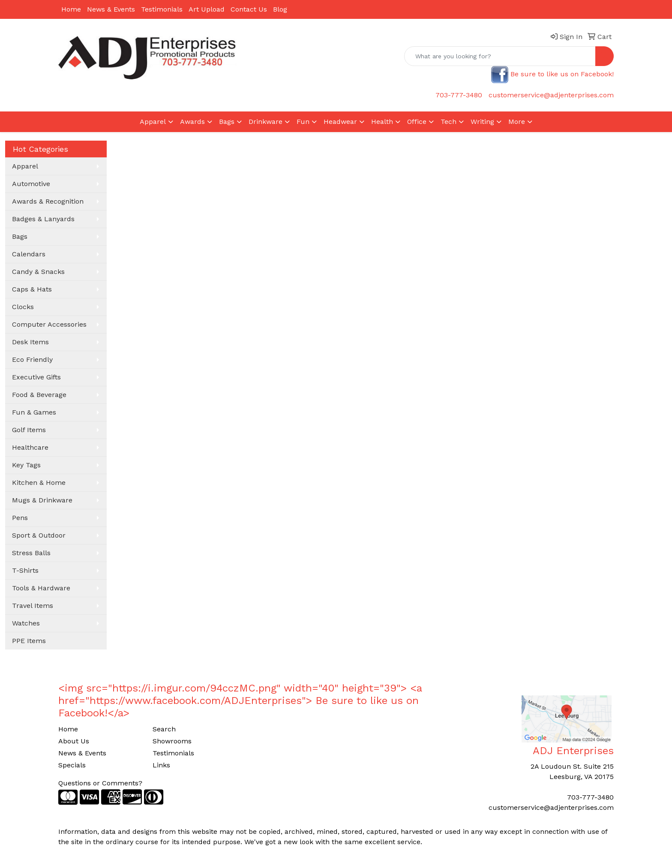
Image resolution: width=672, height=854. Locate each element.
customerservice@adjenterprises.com (551, 95)
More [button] (516, 121)
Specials (72, 765)
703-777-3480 (458, 95)
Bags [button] (226, 121)
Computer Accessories (49, 324)
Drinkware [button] (265, 121)
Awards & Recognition (48, 201)
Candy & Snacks (38, 272)
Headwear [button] (340, 121)
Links (161, 765)
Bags (19, 236)
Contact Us (249, 9)
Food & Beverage (39, 395)
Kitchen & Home (39, 482)
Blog (280, 9)
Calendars (28, 254)
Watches (26, 623)
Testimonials (162, 9)
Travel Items (32, 605)
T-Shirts (25, 570)
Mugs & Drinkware (42, 500)
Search (164, 729)
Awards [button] (192, 121)
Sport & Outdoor (39, 535)
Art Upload (207, 9)
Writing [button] (482, 121)
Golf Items (29, 430)
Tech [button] (448, 121)
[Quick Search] (500, 56)
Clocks (23, 307)
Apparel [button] (153, 121)
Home (71, 9)
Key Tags (26, 465)
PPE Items (29, 641)
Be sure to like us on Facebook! (562, 74)
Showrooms (172, 741)
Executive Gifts (36, 377)
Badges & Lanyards (43, 219)
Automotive (31, 184)
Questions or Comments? (100, 783)
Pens (20, 518)
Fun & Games (34, 412)
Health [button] (382, 121)
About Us (73, 741)
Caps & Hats (32, 289)
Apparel (25, 166)
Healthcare (30, 447)
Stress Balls (31, 553)
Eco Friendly (32, 359)
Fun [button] (303, 121)
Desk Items (30, 342)
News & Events (111, 9)
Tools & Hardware (41, 588)
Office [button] (416, 121)
